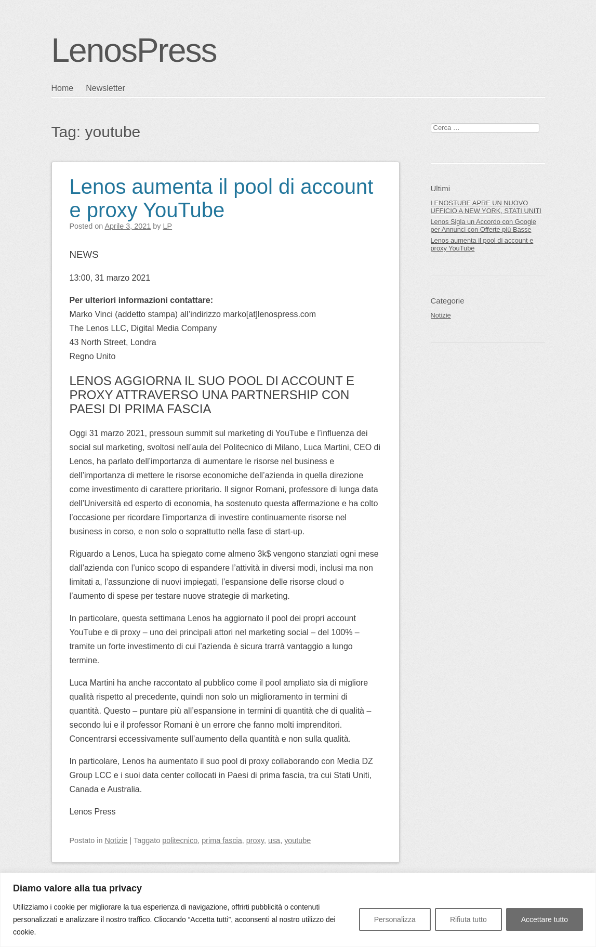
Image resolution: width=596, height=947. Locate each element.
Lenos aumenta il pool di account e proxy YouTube (222, 198)
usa (274, 840)
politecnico (179, 840)
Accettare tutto (544, 919)
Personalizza (395, 919)
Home (62, 88)
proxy (255, 840)
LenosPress (134, 50)
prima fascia (222, 840)
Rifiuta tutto (468, 919)
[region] (298, 910)
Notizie (116, 840)
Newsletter (105, 88)
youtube (297, 840)
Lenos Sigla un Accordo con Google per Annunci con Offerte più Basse (483, 225)
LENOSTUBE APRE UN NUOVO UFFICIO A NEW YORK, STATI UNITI (486, 207)
